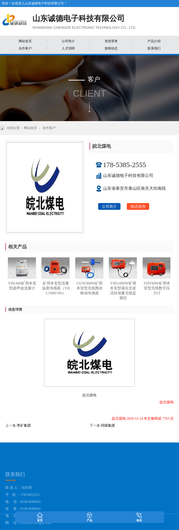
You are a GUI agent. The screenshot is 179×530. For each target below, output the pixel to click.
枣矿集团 (24, 425)
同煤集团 (108, 425)
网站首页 (30, 128)
